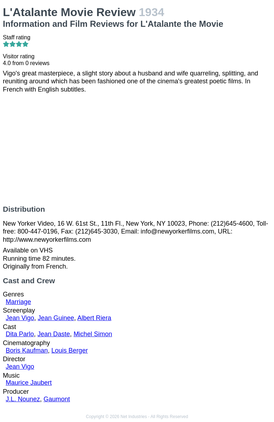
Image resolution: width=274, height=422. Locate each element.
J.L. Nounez (23, 399)
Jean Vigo (20, 318)
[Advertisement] (137, 149)
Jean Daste (53, 334)
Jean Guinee (56, 318)
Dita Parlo (20, 334)
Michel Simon (92, 334)
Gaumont (57, 399)
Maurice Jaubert (29, 382)
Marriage (18, 301)
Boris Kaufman (27, 350)
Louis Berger (69, 350)
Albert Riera (94, 318)
